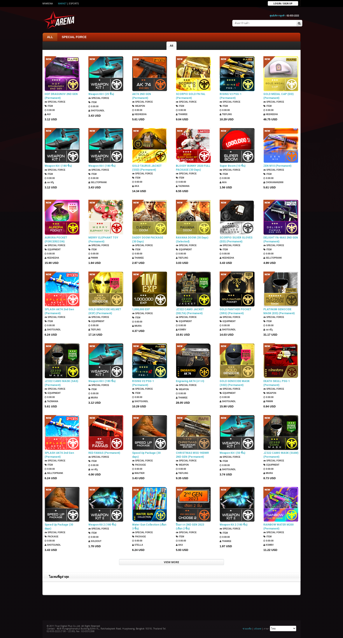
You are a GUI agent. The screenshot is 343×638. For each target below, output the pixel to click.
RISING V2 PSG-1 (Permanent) (231, 96)
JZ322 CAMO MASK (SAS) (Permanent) (61, 383)
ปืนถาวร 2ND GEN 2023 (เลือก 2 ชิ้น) (190, 526)
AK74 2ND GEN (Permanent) (141, 96)
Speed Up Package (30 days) (146, 454)
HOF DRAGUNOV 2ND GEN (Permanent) (61, 96)
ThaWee (182, 114)
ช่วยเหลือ (247, 628)
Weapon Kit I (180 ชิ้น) (58, 165)
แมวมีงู (49, 182)
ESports (74, 3)
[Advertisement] (171, 607)
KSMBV (181, 329)
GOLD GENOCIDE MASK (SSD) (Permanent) (235, 383)
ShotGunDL (96, 110)
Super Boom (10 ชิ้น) (232, 165)
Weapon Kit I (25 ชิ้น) (101, 94)
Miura (137, 326)
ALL (50, 37)
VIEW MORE (171, 562)
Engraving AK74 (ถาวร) (190, 381)
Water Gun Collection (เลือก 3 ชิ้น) (149, 526)
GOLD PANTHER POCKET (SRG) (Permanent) (235, 311)
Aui (48, 114)
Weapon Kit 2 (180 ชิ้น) (102, 524)
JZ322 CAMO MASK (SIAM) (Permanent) (280, 454)
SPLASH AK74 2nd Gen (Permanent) (59, 311)
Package (139, 465)
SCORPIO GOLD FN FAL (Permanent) (190, 96)
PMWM (93, 258)
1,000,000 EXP (141, 309)
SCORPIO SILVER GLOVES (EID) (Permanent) (236, 239)
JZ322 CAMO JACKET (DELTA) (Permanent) (190, 311)
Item (49, 106)
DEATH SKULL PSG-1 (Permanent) (276, 383)
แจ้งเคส (257, 628)
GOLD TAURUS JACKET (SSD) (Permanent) (147, 167)
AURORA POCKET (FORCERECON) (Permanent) (56, 239)
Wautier (138, 473)
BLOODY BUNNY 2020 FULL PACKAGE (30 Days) (193, 167)
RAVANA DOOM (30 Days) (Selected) (192, 239)
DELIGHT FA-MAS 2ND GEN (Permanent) (280, 239)
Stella (137, 545)
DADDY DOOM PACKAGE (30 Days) (147, 239)
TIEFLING (226, 114)
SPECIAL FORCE (74, 37)
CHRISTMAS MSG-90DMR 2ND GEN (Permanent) (192, 454)
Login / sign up (282, 3)
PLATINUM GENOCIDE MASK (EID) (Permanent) (279, 311)
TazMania (182, 186)
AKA (135, 186)
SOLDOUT (95, 541)
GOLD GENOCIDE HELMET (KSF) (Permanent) (104, 311)
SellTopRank (97, 182)
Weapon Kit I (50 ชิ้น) (232, 452)
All (171, 45)
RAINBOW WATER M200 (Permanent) (278, 526)
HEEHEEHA (139, 114)
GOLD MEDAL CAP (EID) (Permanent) (278, 96)
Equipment (53, 249)
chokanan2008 (273, 182)
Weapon (138, 106)
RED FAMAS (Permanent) (104, 452)
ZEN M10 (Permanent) (277, 165)
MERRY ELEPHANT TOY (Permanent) (103, 239)
